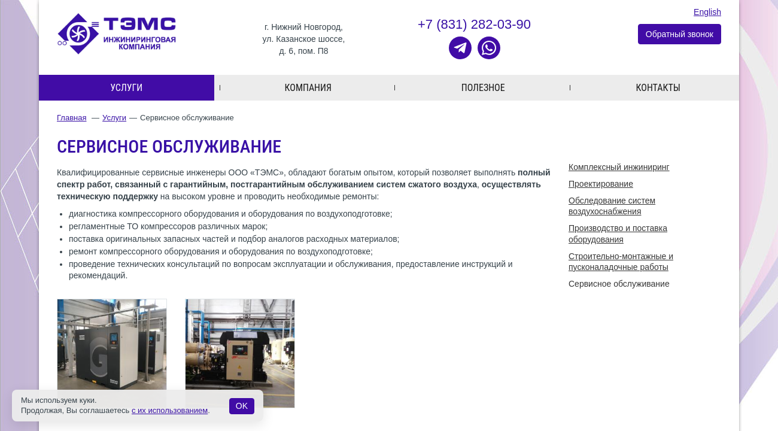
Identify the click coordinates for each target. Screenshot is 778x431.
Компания (308, 87)
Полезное (483, 87)
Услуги (126, 87)
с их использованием (170, 410)
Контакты (658, 87)
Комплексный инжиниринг (619, 167)
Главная (71, 117)
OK (242, 406)
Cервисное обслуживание (619, 284)
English (707, 12)
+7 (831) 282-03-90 (474, 24)
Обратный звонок (679, 34)
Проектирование (601, 184)
